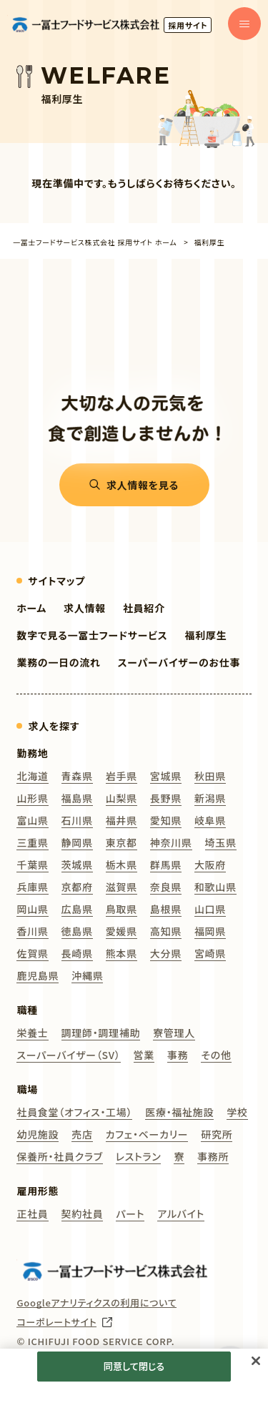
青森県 (77, 776)
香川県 (32, 931)
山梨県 (121, 798)
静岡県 (77, 842)
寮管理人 (174, 1032)
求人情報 (85, 608)
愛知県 (166, 820)
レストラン (139, 1156)
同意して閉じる (134, 1366)
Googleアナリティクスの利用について (96, 1303)
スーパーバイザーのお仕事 (179, 662)
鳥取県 (121, 909)
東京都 (121, 842)
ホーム (31, 608)
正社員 (32, 1213)
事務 (177, 1055)
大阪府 (210, 864)
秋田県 (210, 776)
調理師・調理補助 (101, 1032)
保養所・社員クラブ (59, 1156)
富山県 (32, 820)
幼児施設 (37, 1134)
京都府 (77, 887)
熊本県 (121, 953)
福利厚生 (206, 635)
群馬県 (166, 864)
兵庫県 (32, 887)
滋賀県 (121, 887)
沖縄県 (87, 975)
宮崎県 (210, 953)
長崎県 (77, 953)
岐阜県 (210, 820)
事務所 (213, 1156)
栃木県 (121, 864)
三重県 (32, 842)
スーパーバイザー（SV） (68, 1055)
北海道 (32, 776)
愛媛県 (121, 931)
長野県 (166, 798)
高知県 (166, 931)
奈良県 (166, 887)
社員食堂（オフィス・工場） (74, 1112)
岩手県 (121, 776)
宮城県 (166, 776)
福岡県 (210, 931)
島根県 (166, 909)
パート (130, 1213)
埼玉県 (221, 842)
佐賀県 (32, 953)
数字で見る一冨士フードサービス (91, 635)
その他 (216, 1055)
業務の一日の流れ (58, 662)
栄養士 (32, 1032)
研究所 (216, 1134)
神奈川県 (171, 842)
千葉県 (32, 864)
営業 (144, 1055)
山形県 (32, 798)
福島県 (77, 798)
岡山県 (32, 909)
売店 (81, 1134)
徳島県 (77, 931)
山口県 (210, 909)
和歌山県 (215, 887)
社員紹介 (144, 608)
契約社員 (82, 1213)
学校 (237, 1112)
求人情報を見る (142, 485)
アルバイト (180, 1213)
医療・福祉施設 (179, 1112)
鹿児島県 (37, 975)
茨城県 (77, 864)
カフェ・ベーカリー (147, 1134)
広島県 (77, 909)
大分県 (166, 953)
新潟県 (210, 798)
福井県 (121, 820)
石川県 (77, 820)
